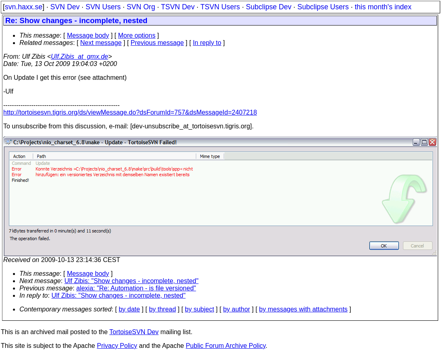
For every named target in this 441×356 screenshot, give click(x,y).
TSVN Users (220, 7)
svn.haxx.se (23, 7)
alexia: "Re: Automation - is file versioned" (136, 288)
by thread (162, 309)
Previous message (157, 42)
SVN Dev (64, 7)
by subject (199, 309)
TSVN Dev (178, 7)
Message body (88, 35)
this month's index (383, 7)
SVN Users (103, 7)
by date (129, 309)
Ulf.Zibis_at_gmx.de (79, 56)
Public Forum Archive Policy (225, 345)
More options (137, 35)
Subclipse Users (323, 7)
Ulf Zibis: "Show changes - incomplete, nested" (131, 280)
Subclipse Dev (268, 7)
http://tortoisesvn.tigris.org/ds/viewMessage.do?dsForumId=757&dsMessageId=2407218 (130, 112)
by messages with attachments (303, 309)
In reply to (207, 42)
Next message (100, 42)
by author (236, 309)
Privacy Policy (117, 345)
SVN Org (141, 7)
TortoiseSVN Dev (134, 331)
